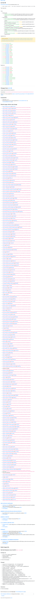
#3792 (21, 533)
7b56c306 (15, 332)
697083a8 (11, 254)
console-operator (5, 247)
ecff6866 (15, 198)
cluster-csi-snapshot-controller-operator (9, 191)
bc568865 (16, 395)
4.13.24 (13, 38)
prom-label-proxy (5, 455)
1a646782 (8, 406)
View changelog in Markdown (5, 593)
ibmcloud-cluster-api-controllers (8, 321)
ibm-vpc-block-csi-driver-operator (8, 316)
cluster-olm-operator (6, 222)
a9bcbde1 (11, 276)
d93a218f (14, 256)
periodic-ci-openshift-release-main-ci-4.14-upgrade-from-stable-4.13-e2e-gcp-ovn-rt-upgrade (19, 27)
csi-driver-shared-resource (7, 260)
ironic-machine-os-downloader (8, 332)
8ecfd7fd (13, 446)
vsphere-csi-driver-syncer (7, 497)
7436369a (16, 449)
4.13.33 (3, 39)
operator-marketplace (6, 433)
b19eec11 (12, 146)
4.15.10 (4, 75)
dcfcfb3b (14, 431)
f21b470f (10, 437)
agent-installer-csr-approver (7, 108)
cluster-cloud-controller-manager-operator (9, 184)
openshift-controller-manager (7, 417)
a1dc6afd (9, 393)
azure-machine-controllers (7, 155)
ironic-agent (5, 330)
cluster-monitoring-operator (7, 216)
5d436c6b (14, 173)
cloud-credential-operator (7, 164)
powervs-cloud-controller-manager (8, 451)
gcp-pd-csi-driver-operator (7, 305)
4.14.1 (4, 51)
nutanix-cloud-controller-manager (8, 395)
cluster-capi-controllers (6, 180)
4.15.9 (4, 76)
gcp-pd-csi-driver (5, 303)
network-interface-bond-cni (7, 388)
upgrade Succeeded (7, 14)
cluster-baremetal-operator (7, 175)
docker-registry (5, 287)
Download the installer (4, 4)
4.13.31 (27, 38)
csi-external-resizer (6, 272)
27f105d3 (14, 124)
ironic (3, 328)
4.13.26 (20, 38)
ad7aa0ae (14, 137)
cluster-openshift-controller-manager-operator (10, 227)
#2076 (7, 542)
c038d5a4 (13, 334)
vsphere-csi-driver (5, 492)
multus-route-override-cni (7, 381)
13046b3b (12, 162)
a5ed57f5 (11, 492)
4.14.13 (20, 39)
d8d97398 (15, 220)
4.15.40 (4, 69)
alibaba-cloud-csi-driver (6, 119)
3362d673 (13, 126)
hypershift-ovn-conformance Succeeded (11, 28)
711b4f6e (13, 213)
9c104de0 (10, 285)
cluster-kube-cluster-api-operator (8, 204)
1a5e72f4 (13, 474)
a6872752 (14, 164)
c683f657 (8, 481)
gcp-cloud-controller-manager (7, 296)
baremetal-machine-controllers (8, 160)
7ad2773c (14, 144)
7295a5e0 (15, 249)
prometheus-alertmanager (7, 460)
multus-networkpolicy (6, 379)
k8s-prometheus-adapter (7, 337)
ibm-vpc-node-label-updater (7, 319)
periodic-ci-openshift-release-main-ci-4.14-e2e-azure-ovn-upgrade (19, 25)
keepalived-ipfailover (6, 339)
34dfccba (14, 359)
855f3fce (10, 247)
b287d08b (16, 204)
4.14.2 (4, 50)
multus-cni (4, 377)
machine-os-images (6, 370)
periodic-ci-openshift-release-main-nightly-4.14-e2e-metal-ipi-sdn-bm (19, 34)
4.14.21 (4, 83)
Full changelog (5, 508)
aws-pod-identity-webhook (7, 137)
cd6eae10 (12, 379)
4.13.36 (4, 56)
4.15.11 (4, 74)
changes (7, 44)
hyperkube (4, 310)
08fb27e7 (17, 229)
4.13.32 (30, 38)
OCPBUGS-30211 (5, 532)
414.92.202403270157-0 (7, 101)
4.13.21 (4, 62)
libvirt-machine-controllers (7, 359)
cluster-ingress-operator (6, 200)
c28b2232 (15, 323)
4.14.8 (4, 48)
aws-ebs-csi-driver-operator (7, 133)
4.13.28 (4, 58)
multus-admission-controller (7, 375)
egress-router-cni (5, 292)
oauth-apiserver (5, 399)
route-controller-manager (7, 474)
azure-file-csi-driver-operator (7, 153)
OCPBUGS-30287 (5, 524)
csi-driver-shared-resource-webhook (8, 265)
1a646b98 (11, 343)
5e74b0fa (14, 375)
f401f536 (11, 151)
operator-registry (5, 435)
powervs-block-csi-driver (7, 446)
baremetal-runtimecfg (6, 162)
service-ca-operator (6, 479)
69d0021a (14, 390)
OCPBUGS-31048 (5, 534)
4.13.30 (4, 57)
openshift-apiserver (6, 415)
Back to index (3, 0)
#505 (21, 507)
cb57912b (16, 350)
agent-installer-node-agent (7, 110)
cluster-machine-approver (7, 213)
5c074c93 (13, 218)
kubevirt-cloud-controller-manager (8, 350)
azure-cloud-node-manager (7, 142)
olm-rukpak (4, 413)
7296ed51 (7, 328)
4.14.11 (17, 39)
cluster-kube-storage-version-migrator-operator (10, 211)
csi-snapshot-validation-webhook (8, 283)
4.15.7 (4, 78)
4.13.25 (16, 38)
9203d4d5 (15, 169)
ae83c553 (13, 180)
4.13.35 (10, 39)
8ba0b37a (16, 117)
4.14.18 (4, 43)
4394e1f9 (15, 160)
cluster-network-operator (7, 218)
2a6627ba (19, 366)
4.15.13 (4, 71)
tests (3, 483)
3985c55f (20, 227)
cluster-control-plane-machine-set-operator (10, 189)
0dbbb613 (12, 222)
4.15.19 (4, 70)
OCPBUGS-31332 (5, 505)
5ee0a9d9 (14, 464)
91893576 (15, 148)
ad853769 (12, 115)
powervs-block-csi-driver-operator (8, 449)
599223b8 (9, 377)
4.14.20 (4, 84)
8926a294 (10, 357)
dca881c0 (8, 245)
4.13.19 (4, 63)
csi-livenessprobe (5, 276)
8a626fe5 (11, 303)
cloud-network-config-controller (8, 166)
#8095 (25, 513)
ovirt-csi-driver (5, 437)
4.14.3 (4, 49)
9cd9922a (21, 211)
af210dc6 (13, 240)
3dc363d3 (13, 119)
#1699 (4, 525)
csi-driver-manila (5, 254)
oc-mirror (4, 406)
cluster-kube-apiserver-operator (8, 202)
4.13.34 (6, 39)
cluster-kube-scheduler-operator (8, 209)
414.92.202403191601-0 (23, 100)
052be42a (16, 202)
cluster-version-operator (6, 240)
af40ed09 (11, 455)
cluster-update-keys (6, 238)
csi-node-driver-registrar (6, 278)
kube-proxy (4, 341)
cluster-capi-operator (6, 182)
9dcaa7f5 (13, 278)
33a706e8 (19, 184)
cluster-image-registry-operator (8, 198)
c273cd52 (17, 263)
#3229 (26, 531)
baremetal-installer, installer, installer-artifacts (11, 511)
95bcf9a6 (14, 133)
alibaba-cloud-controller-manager (8, 117)
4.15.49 (4, 67)
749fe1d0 (8, 310)
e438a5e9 (14, 110)
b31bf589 (10, 287)
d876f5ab (13, 200)
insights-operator (5, 325)
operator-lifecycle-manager (7, 431)
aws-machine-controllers (7, 135)
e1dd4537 (9, 258)
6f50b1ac (14, 397)
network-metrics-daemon (7, 390)
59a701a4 (11, 272)
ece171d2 (14, 499)
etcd (3, 294)
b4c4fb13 (12, 182)
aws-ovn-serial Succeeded (8, 18)
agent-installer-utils (6, 115)
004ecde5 (16, 321)
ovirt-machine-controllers (7, 442)
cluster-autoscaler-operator (7, 173)
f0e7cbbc (14, 142)
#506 (14, 506)
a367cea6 (12, 433)
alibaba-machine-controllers (7, 124)
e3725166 (14, 460)
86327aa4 (13, 106)
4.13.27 (4, 59)
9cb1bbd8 (16, 166)
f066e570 (7, 483)
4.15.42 (4, 68)
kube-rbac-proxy (5, 343)
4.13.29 (23, 38)
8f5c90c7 (10, 399)
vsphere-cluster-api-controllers (8, 490)
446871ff (15, 312)
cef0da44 (14, 216)
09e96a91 (15, 296)
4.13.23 (9, 38)
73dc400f (18, 191)
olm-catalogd (5, 408)
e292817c (13, 135)
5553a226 (12, 193)
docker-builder (5, 285)
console (4, 245)
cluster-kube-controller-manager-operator (9, 207)
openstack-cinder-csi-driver (7, 422)
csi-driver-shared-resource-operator (8, 263)
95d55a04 (14, 305)
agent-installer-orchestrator (7, 113)
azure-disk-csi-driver (6, 146)
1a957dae (15, 453)
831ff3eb (11, 352)
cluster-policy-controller (6, 231)
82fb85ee (11, 171)
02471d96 (13, 314)
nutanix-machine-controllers (7, 397)
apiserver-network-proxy (7, 126)
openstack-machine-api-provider (8, 428)
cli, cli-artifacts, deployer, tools (7, 522)
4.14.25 (4, 81)
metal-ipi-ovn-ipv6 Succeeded (9, 30)
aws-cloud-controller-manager (8, 128)
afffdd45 (10, 292)
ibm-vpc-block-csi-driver (6, 314)
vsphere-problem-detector (7, 499)
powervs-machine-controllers (7, 453)
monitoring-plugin (5, 372)
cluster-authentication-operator (8, 169)
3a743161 (17, 424)
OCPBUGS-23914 (5, 531)
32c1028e (17, 451)
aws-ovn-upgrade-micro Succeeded (10, 19)
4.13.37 (4, 55)
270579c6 (14, 175)
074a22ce (19, 189)
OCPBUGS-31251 (5, 507)
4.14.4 (31, 39)
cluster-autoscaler (6, 171)
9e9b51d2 (12, 415)
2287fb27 (9, 413)
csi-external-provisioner (6, 269)
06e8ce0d (12, 267)
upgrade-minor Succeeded (8, 15)
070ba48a (7, 294)
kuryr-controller (5, 357)
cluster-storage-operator (7, 236)
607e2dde (15, 128)
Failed (11, 45)
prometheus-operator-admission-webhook (9, 469)
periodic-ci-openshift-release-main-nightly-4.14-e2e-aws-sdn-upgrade (19, 23)
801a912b (13, 337)
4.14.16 (4, 45)
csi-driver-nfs (5, 258)
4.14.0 (4, 52)
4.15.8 (4, 77)
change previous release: (16, 593)
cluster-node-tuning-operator (7, 220)
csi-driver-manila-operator (7, 256)
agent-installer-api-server (7, 106)
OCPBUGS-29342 (5, 541)
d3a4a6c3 (12, 370)
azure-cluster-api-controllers (7, 144)
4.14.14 (24, 39)
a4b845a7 (14, 462)
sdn (3, 477)
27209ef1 (15, 417)
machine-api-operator (6, 361)
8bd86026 (17, 225)
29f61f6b (14, 388)
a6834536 (13, 274)
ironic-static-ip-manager (6, 334)
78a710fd (13, 269)
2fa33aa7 (13, 440)
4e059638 (19, 207)
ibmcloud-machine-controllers (8, 323)
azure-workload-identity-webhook (8, 157)
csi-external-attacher (6, 267)
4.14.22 (4, 82)
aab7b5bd (13, 236)
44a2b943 (14, 319)
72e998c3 (15, 490)
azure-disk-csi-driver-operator (7, 148)
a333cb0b (10, 408)
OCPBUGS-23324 (5, 518)
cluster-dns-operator (6, 193)
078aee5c (13, 381)
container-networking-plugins (7, 249)
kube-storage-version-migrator (8, 348)
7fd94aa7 (16, 316)
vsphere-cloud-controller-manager (8, 488)
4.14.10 (13, 39)
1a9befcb (9, 341)
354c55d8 (14, 153)
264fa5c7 (9, 330)
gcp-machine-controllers (7, 301)
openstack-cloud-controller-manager (9, 426)
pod (3, 444)
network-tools (5, 393)
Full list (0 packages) (5, 588)
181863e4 (14, 155)
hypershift (3, 529)
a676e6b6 (13, 301)
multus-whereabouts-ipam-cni (7, 384)
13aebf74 (15, 384)
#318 (19, 518)
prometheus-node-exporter (7, 464)
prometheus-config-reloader (7, 462)
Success (11, 44)
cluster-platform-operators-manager (8, 229)
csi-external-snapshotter (7, 274)
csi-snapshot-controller (6, 281)
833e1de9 (9, 386)
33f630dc (16, 209)
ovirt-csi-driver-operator (6, 440)
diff (11, 101)
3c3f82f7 (11, 479)
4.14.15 (27, 39)
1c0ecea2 (11, 325)
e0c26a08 (12, 238)
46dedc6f (14, 108)
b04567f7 (16, 488)
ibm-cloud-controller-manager (7, 312)
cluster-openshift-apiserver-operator (8, 225)
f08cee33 (12, 339)
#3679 (20, 532)
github (11, 597)
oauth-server (5, 404)
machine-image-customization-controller (9, 366)
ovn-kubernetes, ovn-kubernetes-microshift (10, 539)
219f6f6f (13, 231)
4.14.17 (4, 44)
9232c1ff (13, 260)
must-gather (5, 386)
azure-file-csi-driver (6, 151)
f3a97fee (12, 361)
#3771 (9, 535)
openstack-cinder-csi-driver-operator (9, 424)
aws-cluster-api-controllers (7, 503)
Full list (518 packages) (5, 559)
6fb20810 (11, 372)
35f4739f (9, 404)
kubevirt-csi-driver (5, 352)
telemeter (4, 481)
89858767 (16, 428)
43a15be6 (16, 157)
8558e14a (15, 348)
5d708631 (14, 442)
